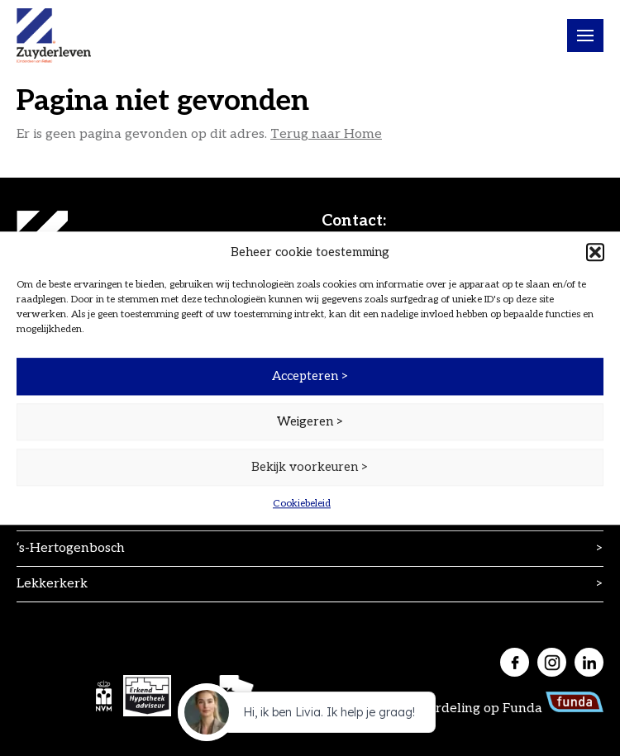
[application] (310, 716)
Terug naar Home (326, 134)
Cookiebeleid (302, 503)
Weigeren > (310, 421)
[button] (595, 252)
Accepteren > (310, 375)
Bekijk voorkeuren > (310, 466)
